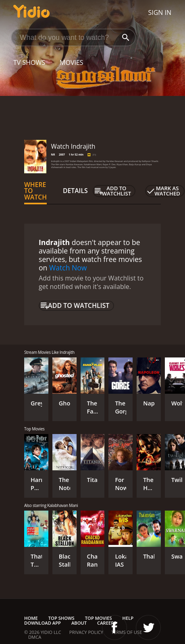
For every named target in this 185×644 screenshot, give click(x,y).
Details (75, 190)
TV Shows (29, 62)
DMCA (34, 637)
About (79, 623)
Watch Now (68, 267)
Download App (42, 623)
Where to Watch (35, 191)
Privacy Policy (86, 632)
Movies (71, 62)
